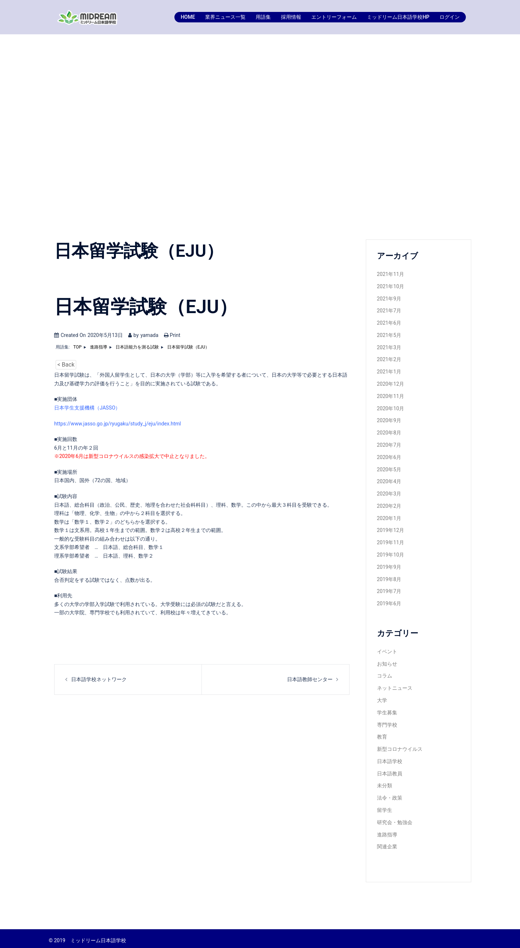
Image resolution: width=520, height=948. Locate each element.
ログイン (449, 17)
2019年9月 (389, 564)
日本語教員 (389, 770)
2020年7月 (389, 443)
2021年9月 (389, 298)
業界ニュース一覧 (225, 17)
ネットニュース (394, 685)
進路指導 (387, 830)
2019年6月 (389, 601)
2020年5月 (389, 468)
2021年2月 (389, 359)
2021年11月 (390, 274)
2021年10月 (390, 286)
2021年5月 (389, 335)
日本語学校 (389, 758)
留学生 (384, 806)
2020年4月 (389, 480)
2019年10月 (390, 552)
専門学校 (387, 721)
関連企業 (387, 842)
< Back (65, 364)
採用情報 (291, 17)
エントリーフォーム (334, 17)
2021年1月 (389, 371)
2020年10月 (390, 407)
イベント (387, 649)
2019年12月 (390, 528)
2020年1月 (389, 516)
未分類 (384, 782)
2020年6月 (389, 456)
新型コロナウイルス (399, 746)
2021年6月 (389, 322)
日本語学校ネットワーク (99, 679)
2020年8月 (389, 431)
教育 (382, 733)
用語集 (263, 17)
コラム (384, 673)
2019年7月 (389, 589)
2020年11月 (390, 395)
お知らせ (387, 661)
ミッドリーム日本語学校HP (398, 17)
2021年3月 (389, 347)
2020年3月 (389, 492)
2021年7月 (389, 310)
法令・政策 (389, 794)
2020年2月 (389, 504)
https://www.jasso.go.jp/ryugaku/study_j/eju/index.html (116, 423)
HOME (188, 17)
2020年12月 (390, 383)
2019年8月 (389, 577)
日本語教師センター (310, 679)
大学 (382, 697)
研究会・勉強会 (394, 818)
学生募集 (387, 709)
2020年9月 (389, 419)
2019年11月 (390, 540)
